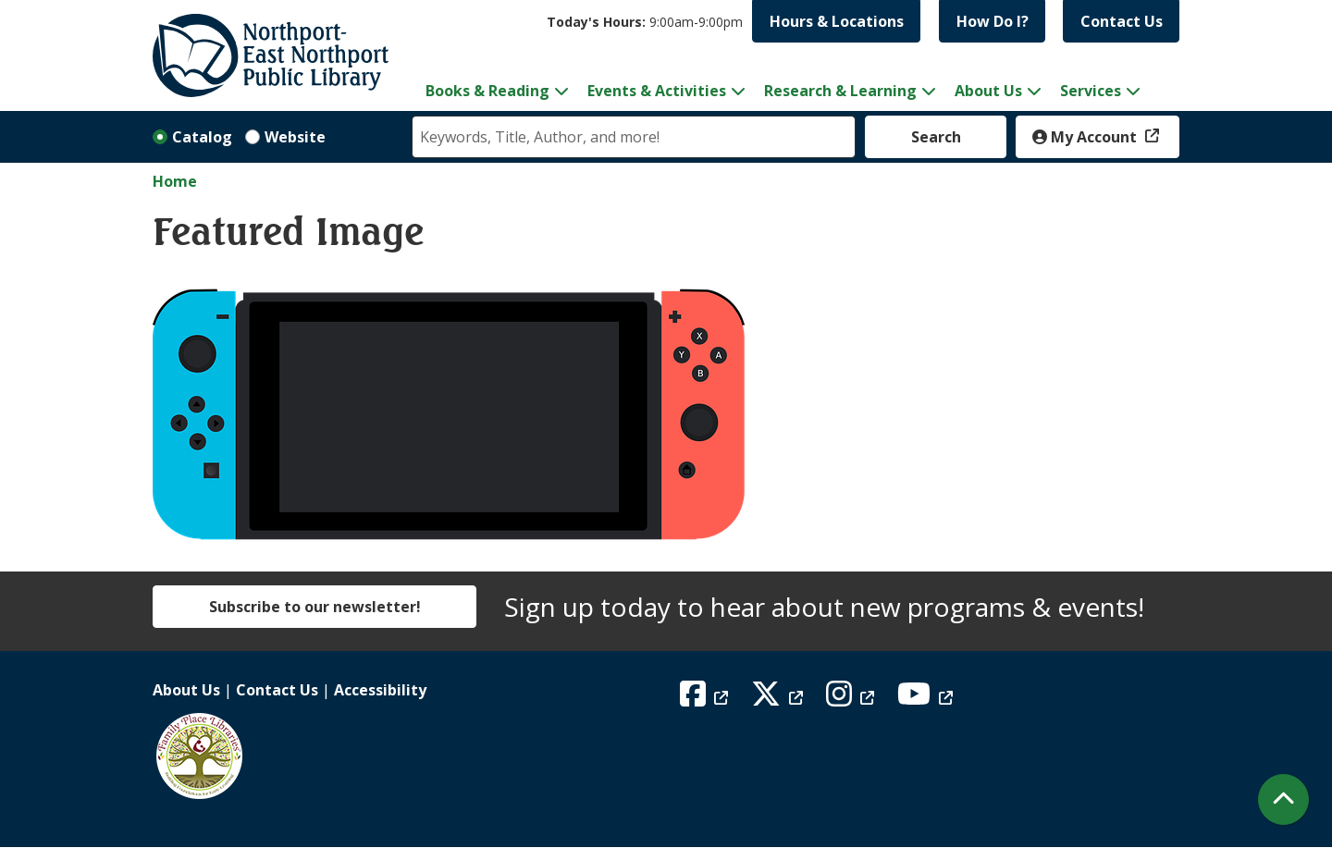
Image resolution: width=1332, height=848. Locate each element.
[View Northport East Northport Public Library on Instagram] (852, 699)
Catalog (202, 137)
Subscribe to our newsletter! (315, 606)
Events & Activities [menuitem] (656, 90)
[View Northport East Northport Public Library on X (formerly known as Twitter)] (779, 699)
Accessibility (380, 690)
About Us (186, 690)
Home (175, 181)
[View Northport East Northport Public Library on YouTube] (927, 699)
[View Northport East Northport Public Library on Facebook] (706, 699)
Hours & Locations (837, 21)
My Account (1086, 137)
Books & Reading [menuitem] (487, 90)
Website (295, 137)
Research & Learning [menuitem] (840, 90)
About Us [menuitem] (988, 90)
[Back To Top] (1283, 799)
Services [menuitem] (1090, 90)
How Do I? (992, 21)
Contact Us (1121, 21)
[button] (645, 21)
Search (936, 137)
